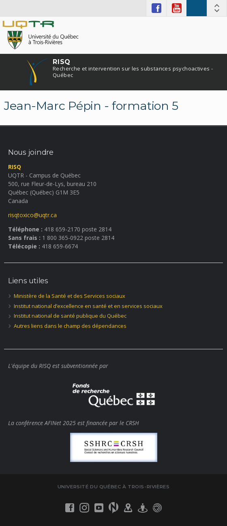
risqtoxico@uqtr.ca (32, 215)
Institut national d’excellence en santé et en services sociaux (88, 306)
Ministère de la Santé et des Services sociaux (69, 295)
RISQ (133, 68)
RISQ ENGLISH (196, 8)
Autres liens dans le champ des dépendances (70, 325)
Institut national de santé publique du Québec (70, 315)
